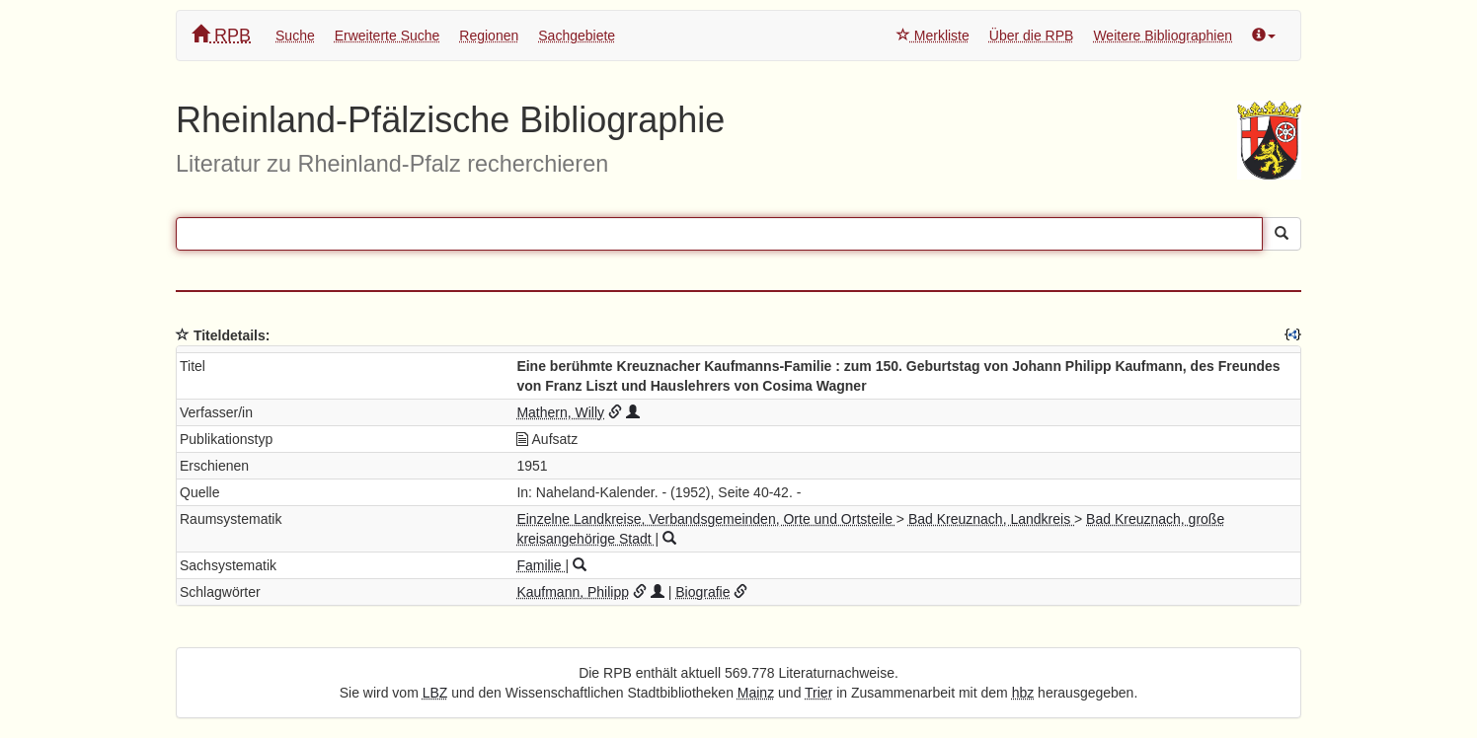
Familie (540, 565)
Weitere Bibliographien (1162, 35)
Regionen (488, 35)
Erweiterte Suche (387, 35)
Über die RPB (1031, 35)
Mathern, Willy (560, 412)
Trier (818, 693)
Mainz (756, 693)
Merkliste (933, 35)
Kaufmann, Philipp (572, 592)
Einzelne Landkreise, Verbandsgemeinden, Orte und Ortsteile (705, 519)
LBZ (435, 693)
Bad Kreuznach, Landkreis (991, 519)
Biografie (702, 592)
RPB (221, 35)
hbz (1023, 693)
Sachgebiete (576, 35)
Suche (295, 35)
